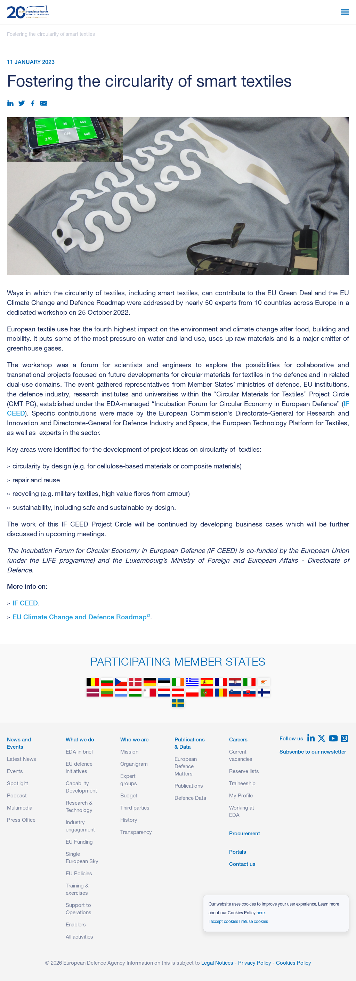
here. (261, 913)
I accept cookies (223, 922)
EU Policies (79, 874)
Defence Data (190, 798)
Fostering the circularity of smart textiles (51, 34)
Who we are (134, 740)
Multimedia (19, 808)
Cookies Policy (293, 963)
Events (15, 771)
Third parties (134, 808)
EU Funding (79, 842)
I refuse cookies (253, 922)
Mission (129, 752)
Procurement (244, 834)
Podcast (17, 796)
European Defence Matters (186, 767)
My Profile (241, 796)
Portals (237, 852)
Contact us (242, 864)
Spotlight (17, 784)
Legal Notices (217, 963)
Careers (238, 740)
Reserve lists (244, 771)
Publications (189, 786)
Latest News (21, 759)
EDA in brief (79, 752)
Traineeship (242, 784)
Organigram (134, 764)
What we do (80, 740)
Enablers (76, 925)
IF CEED (25, 604)
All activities (79, 937)
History (128, 820)
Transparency (136, 832)
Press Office (21, 820)
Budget (128, 796)
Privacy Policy (254, 963)
